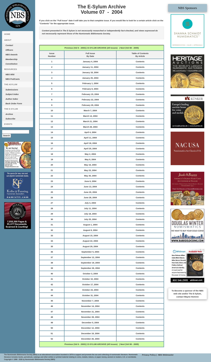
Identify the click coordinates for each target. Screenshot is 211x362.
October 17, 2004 (90, 284)
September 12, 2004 (90, 257)
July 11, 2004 (90, 208)
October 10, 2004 (90, 279)
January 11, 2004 (90, 67)
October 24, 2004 (90, 290)
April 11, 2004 (90, 137)
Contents (140, 61)
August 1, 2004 (90, 224)
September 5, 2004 (90, 252)
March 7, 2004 (90, 110)
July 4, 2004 (90, 203)
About (7, 40)
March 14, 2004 (90, 116)
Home (7, 34)
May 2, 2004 (90, 154)
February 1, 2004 (90, 83)
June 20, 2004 (90, 192)
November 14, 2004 (90, 306)
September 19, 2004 (90, 263)
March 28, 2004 (90, 127)
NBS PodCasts (13, 79)
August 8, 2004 (90, 230)
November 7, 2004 (90, 301)
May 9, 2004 (90, 159)
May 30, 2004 (90, 176)
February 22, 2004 (90, 99)
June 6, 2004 (90, 181)
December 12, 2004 (90, 328)
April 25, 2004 (90, 148)
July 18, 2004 (90, 214)
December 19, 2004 (90, 333)
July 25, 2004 (90, 219)
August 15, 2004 (90, 235)
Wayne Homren (191, 297)
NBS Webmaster (166, 355)
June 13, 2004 (90, 186)
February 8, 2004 (90, 89)
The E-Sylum (11, 109)
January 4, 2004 (90, 61)
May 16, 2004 (90, 165)
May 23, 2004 (90, 170)
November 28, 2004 (90, 317)
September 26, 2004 (90, 268)
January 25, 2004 (90, 78)
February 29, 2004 (90, 105)
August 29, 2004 (90, 246)
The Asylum (10, 84)
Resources (10, 69)
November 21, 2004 (90, 311)
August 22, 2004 (90, 241)
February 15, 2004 (90, 94)
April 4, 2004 (90, 132)
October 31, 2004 (90, 295)
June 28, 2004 (90, 197)
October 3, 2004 (90, 273)
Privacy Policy (149, 355)
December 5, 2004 (90, 322)
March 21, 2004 (90, 121)
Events (8, 124)
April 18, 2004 (90, 143)
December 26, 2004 (90, 339)
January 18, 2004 (90, 72)
